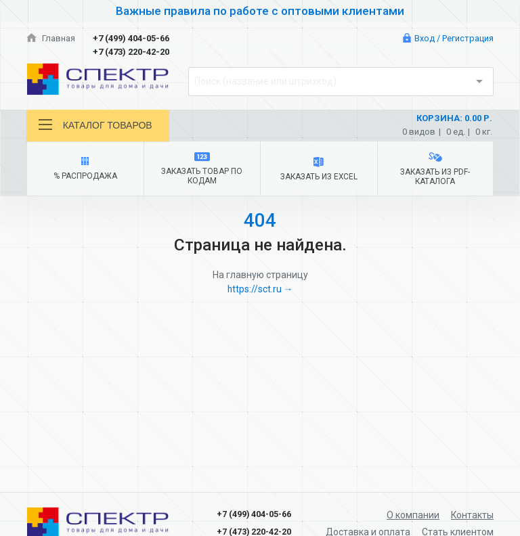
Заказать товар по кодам (202, 169)
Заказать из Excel (318, 170)
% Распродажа (85, 169)
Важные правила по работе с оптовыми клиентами (260, 11)
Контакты (472, 515)
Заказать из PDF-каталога (435, 169)
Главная (50, 38)
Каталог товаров (95, 125)
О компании (412, 515)
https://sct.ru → (260, 289)
